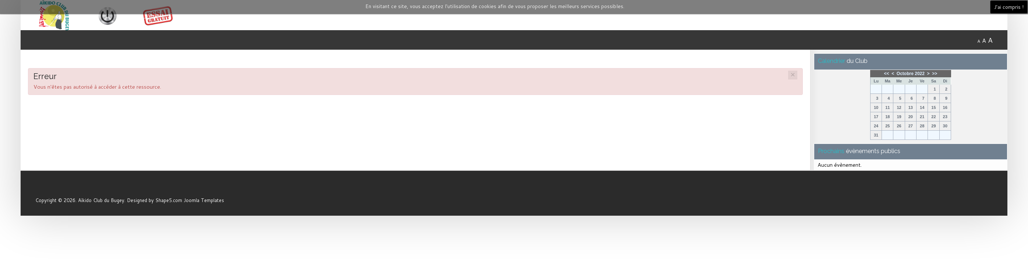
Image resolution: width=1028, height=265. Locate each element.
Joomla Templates (204, 200)
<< (886, 73)
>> (934, 73)
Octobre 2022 (911, 73)
